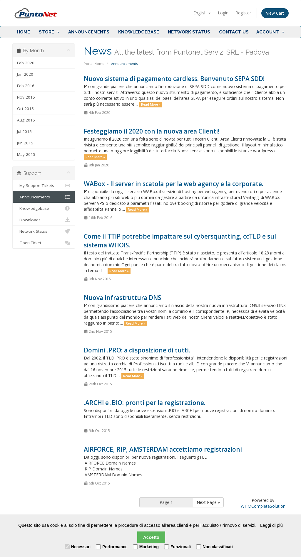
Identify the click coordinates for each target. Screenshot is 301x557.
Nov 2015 (26, 97)
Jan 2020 (25, 74)
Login (223, 13)
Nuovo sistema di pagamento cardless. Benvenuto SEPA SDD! (174, 79)
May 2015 (26, 154)
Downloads (43, 219)
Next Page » (208, 502)
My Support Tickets (43, 185)
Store (49, 32)
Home (23, 32)
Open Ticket (43, 242)
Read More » (150, 104)
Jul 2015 (24, 131)
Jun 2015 (25, 143)
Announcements (88, 32)
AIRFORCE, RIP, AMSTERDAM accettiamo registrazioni (163, 449)
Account (270, 32)
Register (243, 13)
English (202, 13)
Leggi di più (271, 525)
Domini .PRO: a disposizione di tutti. (137, 350)
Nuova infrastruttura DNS (122, 297)
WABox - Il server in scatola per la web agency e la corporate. (173, 184)
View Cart (275, 13)
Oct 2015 (25, 108)
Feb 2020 (25, 62)
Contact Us (234, 32)
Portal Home (94, 63)
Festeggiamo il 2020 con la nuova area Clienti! (151, 131)
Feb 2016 (25, 85)
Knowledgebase (138, 32)
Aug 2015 (26, 120)
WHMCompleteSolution (263, 506)
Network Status (189, 32)
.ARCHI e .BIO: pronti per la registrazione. (144, 403)
